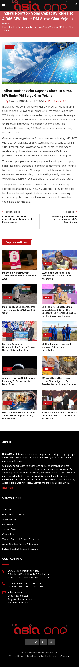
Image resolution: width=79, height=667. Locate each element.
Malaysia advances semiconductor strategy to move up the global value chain (19, 347)
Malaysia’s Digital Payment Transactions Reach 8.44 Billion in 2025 (19, 276)
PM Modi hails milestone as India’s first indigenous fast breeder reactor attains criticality (59, 381)
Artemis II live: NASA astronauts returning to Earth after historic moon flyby (18, 381)
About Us (7, 509)
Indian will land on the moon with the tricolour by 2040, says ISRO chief (19, 310)
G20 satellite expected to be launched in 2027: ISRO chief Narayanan (56, 276)
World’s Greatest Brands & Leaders (20, 539)
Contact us (8, 534)
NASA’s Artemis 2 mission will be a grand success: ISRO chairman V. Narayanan (59, 415)
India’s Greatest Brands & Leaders (20, 549)
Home (5, 23)
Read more (7, 487)
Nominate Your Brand (13, 514)
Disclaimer (8, 524)
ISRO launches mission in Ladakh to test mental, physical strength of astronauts (19, 415)
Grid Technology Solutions (57, 656)
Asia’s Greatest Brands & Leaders (20, 544)
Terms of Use (9, 529)
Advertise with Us (11, 519)
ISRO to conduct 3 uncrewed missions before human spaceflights (56, 347)
